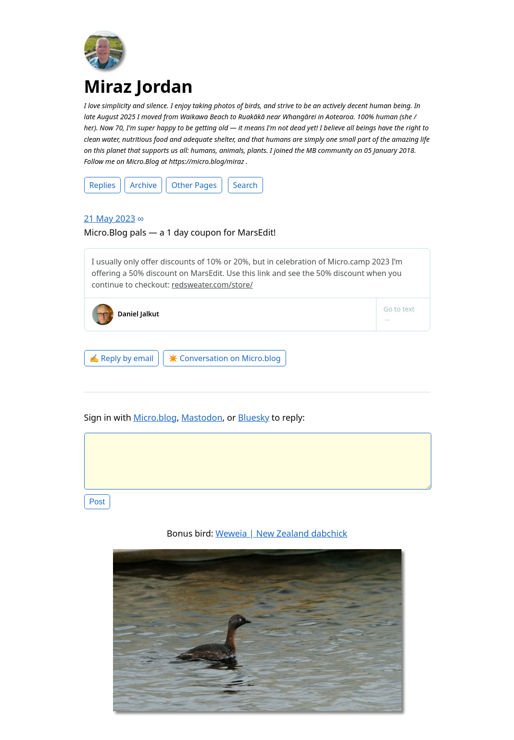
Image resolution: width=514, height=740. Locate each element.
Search (245, 185)
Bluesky (253, 417)
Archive (143, 185)
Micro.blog (154, 417)
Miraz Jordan (138, 86)
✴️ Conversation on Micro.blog (224, 358)
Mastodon (202, 417)
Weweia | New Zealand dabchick (281, 541)
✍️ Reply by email (121, 358)
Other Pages (193, 185)
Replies (102, 185)
